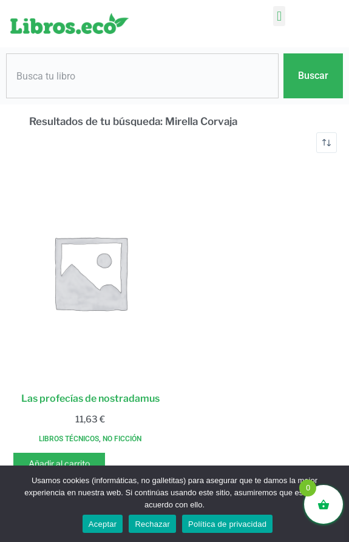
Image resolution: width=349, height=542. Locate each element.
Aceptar (103, 524)
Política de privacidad (227, 524)
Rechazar (152, 524)
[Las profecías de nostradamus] (90, 272)
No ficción (122, 439)
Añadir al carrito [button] (59, 463)
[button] (279, 16)
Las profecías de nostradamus (90, 398)
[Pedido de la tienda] (326, 142)
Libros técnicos (69, 439)
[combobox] (142, 75)
